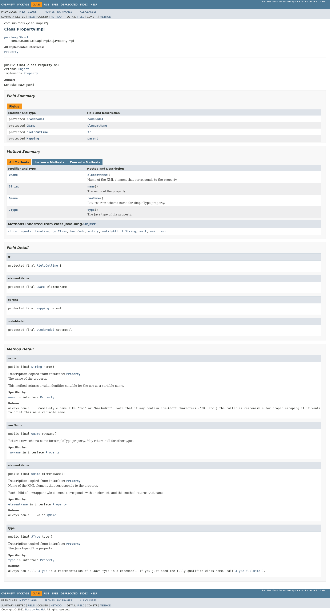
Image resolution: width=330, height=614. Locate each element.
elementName (97, 125)
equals (26, 231)
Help (93, 4)
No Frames (64, 11)
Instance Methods (49, 162)
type (91, 209)
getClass (60, 231)
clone (12, 231)
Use (46, 4)
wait (143, 231)
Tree (55, 4)
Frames (49, 11)
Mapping (33, 138)
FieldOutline (37, 132)
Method (56, 16)
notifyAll (110, 231)
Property (11, 51)
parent (93, 138)
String (14, 186)
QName (31, 125)
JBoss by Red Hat (34, 609)
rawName (94, 198)
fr (89, 132)
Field (31, 16)
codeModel (96, 119)
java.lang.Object (16, 37)
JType (13, 209)
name (91, 186)
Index (84, 4)
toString (129, 231)
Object (23, 69)
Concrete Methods (85, 162)
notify (93, 231)
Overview (8, 4)
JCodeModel (35, 119)
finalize (42, 231)
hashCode (77, 231)
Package (23, 4)
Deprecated (69, 4)
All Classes (88, 11)
